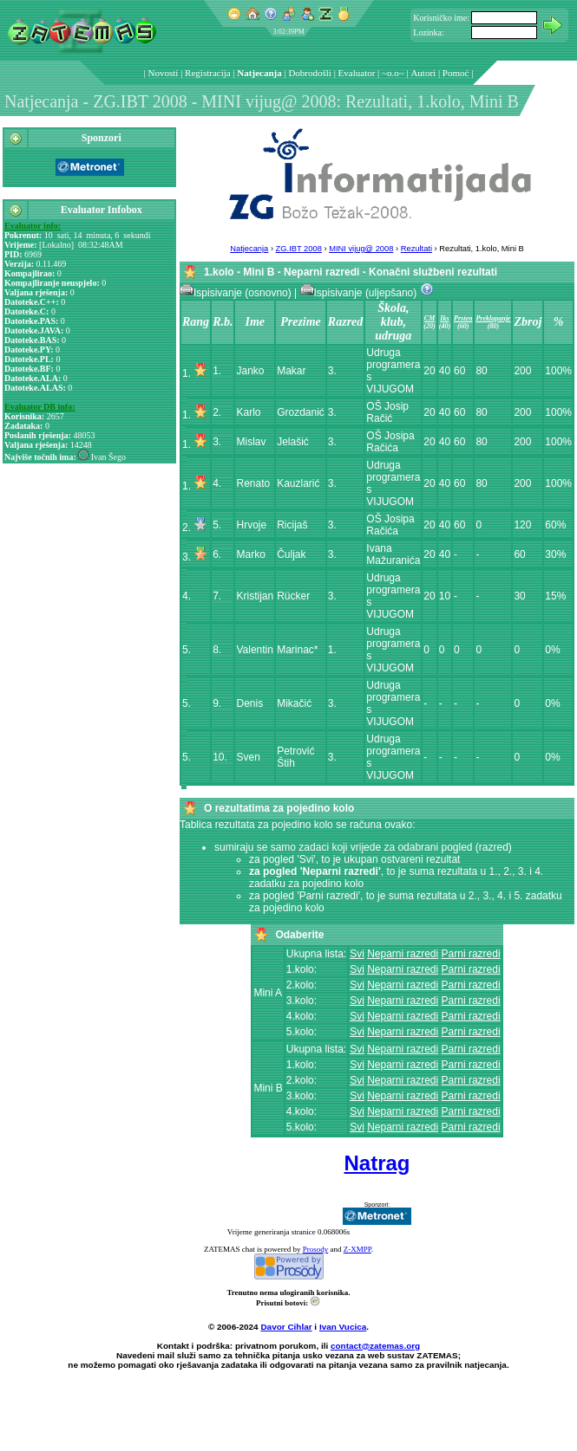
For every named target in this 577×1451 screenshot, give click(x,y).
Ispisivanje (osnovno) (237, 293)
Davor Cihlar (285, 1326)
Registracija (208, 73)
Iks (444, 318)
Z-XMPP (357, 1249)
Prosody (316, 1249)
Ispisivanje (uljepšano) (360, 293)
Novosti (163, 73)
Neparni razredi (402, 954)
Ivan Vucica (342, 1326)
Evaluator (357, 73)
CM (429, 318)
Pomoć (456, 73)
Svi (357, 954)
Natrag (377, 1163)
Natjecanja (259, 73)
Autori (423, 73)
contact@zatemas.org (375, 1346)
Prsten (463, 318)
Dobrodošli (309, 73)
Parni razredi (471, 954)
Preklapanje (492, 318)
